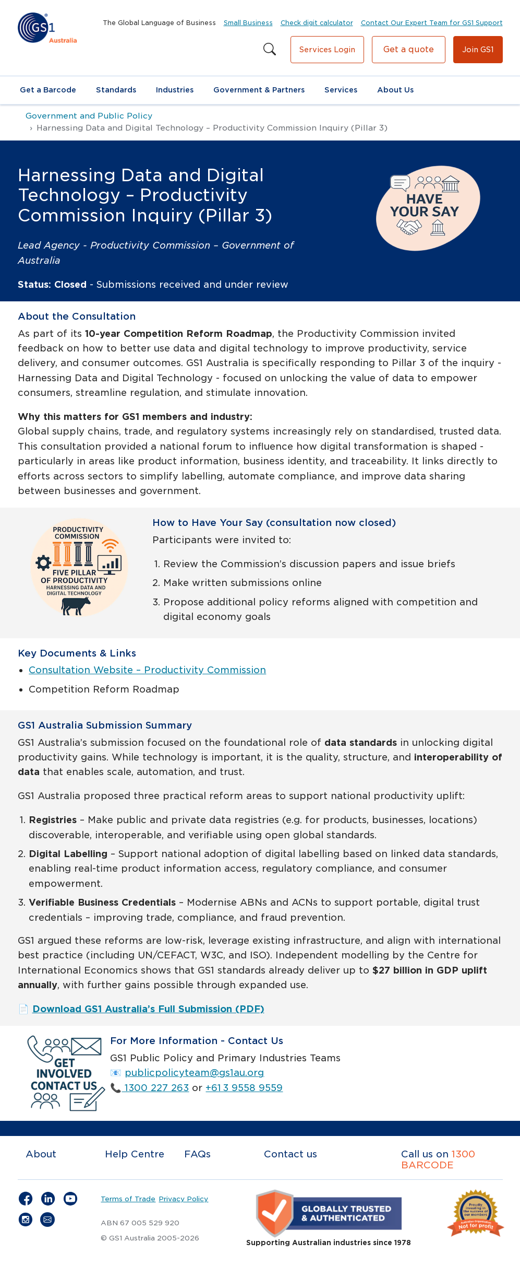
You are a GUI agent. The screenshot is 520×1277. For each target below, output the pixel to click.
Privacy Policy (183, 1198)
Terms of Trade (128, 1198)
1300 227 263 (155, 1087)
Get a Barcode (48, 90)
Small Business (248, 23)
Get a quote (408, 49)
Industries (175, 90)
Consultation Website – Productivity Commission (147, 669)
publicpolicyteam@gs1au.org (194, 1072)
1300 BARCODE (438, 1160)
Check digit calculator (317, 23)
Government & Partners (259, 90)
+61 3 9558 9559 (244, 1087)
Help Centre (134, 1154)
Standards (116, 90)
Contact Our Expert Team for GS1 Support (432, 23)
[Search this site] (270, 49)
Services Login (327, 49)
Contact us (290, 1154)
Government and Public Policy (89, 116)
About (41, 1154)
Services (340, 90)
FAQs (197, 1154)
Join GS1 (478, 49)
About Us (395, 90)
